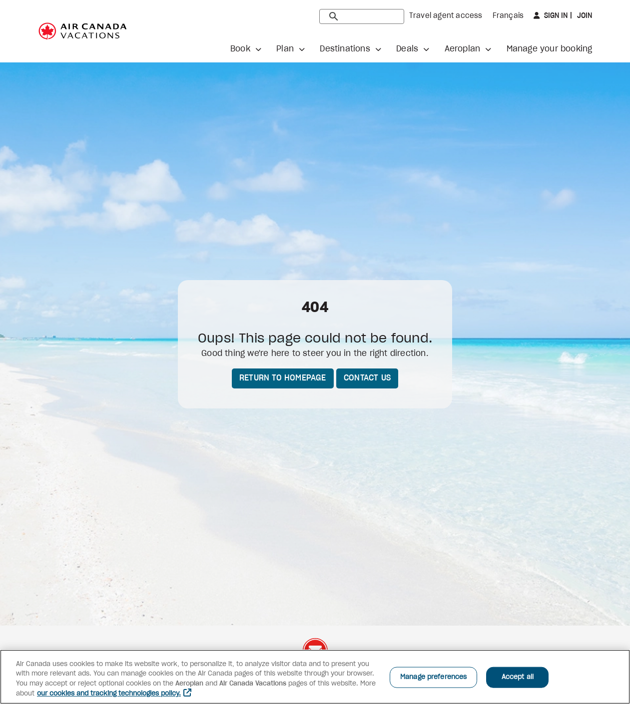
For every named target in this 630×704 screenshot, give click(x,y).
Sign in (555, 15)
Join (584, 15)
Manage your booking (550, 49)
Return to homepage (282, 378)
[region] (315, 677)
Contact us (367, 378)
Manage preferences (433, 677)
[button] (245, 49)
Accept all (518, 677)
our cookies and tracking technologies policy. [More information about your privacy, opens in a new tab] (109, 694)
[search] (362, 16)
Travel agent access (446, 15)
